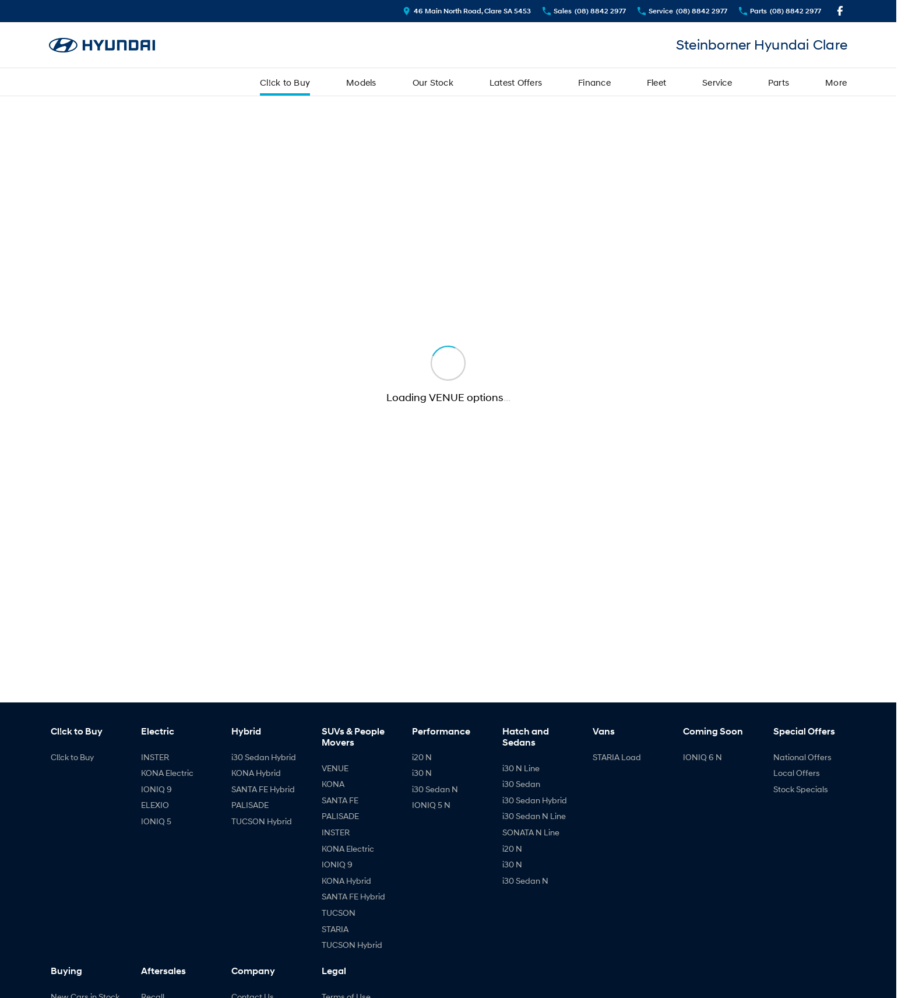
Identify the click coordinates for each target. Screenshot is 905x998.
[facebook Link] (840, 10)
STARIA (335, 929)
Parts (778, 82)
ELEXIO (155, 805)
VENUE (335, 768)
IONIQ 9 (156, 789)
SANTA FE (340, 800)
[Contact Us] (467, 10)
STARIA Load (617, 757)
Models (361, 82)
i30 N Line (521, 768)
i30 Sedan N (435, 789)
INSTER (155, 757)
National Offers (802, 757)
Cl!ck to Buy (285, 82)
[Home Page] (102, 45)
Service (717, 82)
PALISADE (250, 805)
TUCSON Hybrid (261, 821)
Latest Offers (516, 82)
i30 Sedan (521, 784)
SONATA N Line (530, 832)
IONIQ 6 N (702, 757)
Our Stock (433, 82)
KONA (333, 784)
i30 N (422, 773)
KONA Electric (167, 773)
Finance (594, 82)
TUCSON (338, 913)
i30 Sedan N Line (534, 816)
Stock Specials (800, 789)
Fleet (656, 82)
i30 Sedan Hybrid (263, 757)
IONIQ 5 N (431, 805)
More (836, 82)
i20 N (422, 757)
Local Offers (796, 773)
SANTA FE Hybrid (263, 789)
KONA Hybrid (256, 773)
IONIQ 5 (156, 821)
